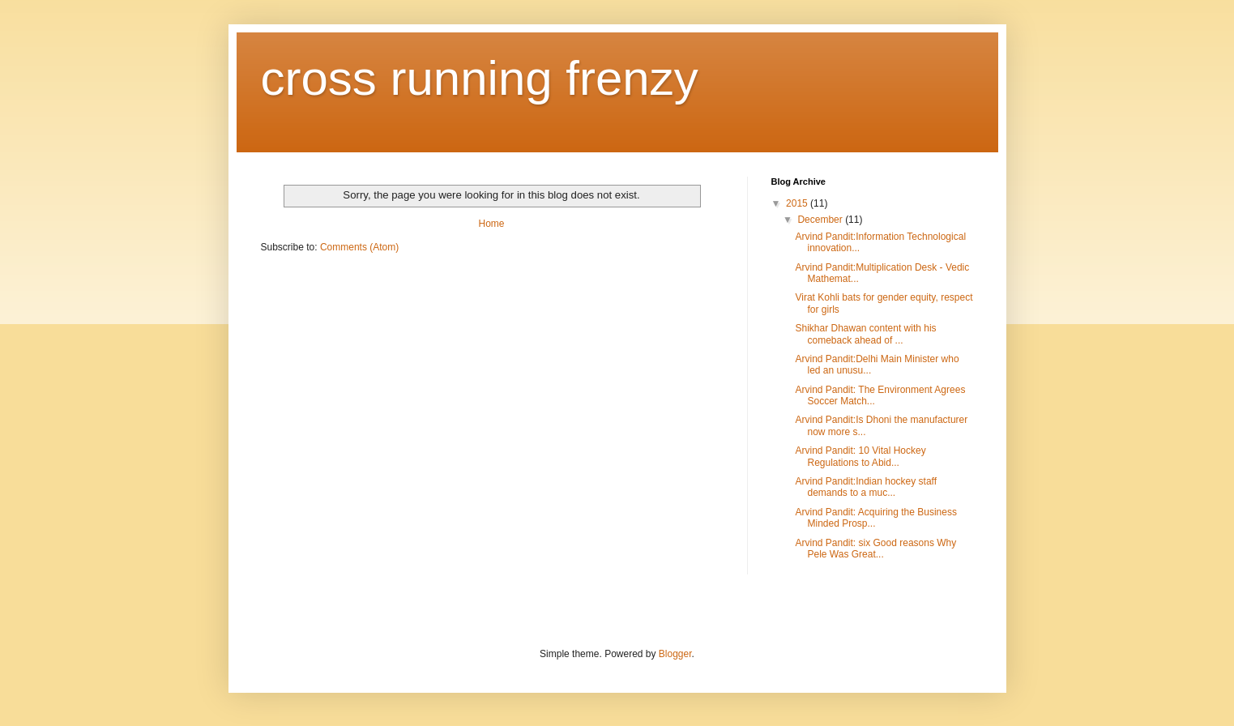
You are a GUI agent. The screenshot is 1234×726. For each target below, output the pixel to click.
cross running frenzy (479, 78)
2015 (798, 203)
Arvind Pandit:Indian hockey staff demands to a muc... (866, 487)
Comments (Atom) (359, 247)
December (821, 219)
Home (491, 223)
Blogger (675, 654)
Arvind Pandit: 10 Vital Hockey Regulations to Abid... (860, 456)
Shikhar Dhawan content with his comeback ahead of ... (865, 333)
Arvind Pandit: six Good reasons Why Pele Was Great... (875, 548)
